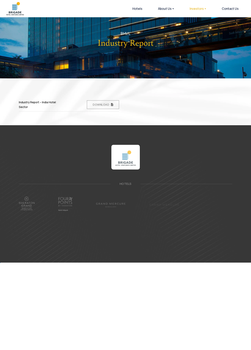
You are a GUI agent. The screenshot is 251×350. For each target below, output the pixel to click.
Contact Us (230, 8)
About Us (165, 8)
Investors (197, 8)
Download (101, 104)
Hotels (137, 8)
